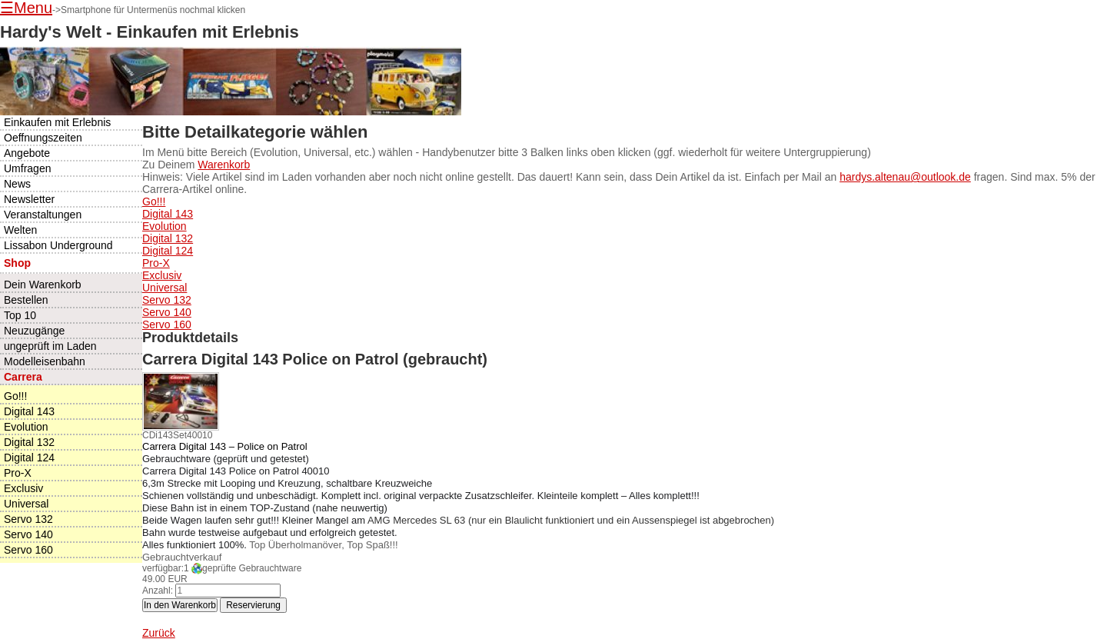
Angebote (27, 153)
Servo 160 (166, 324)
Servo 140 (166, 312)
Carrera (23, 377)
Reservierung (253, 605)
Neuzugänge (34, 330)
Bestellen (26, 300)
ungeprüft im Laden (50, 346)
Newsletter (29, 199)
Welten (20, 230)
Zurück (158, 633)
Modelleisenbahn (44, 361)
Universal (164, 287)
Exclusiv (161, 275)
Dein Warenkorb (42, 284)
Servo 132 (166, 300)
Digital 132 (167, 238)
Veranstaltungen (42, 214)
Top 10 (20, 315)
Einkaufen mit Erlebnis (57, 122)
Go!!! (153, 201)
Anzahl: (157, 590)
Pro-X (156, 263)
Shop (17, 263)
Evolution (164, 226)
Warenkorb (224, 164)
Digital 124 (167, 251)
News (17, 184)
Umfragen (27, 168)
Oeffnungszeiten (43, 137)
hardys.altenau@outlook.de (905, 177)
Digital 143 (167, 214)
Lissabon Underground (58, 245)
